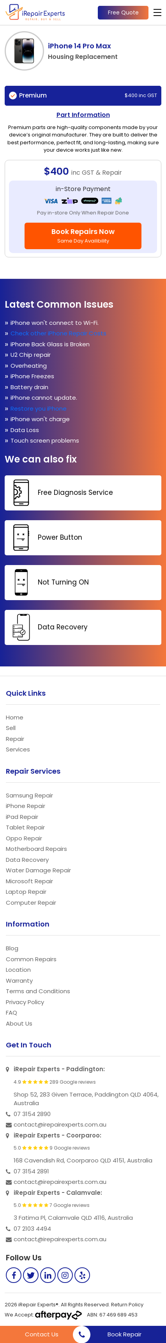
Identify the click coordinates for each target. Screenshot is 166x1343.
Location (18, 970)
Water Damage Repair (38, 870)
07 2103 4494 (32, 1228)
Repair (15, 739)
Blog (12, 948)
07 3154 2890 (32, 1114)
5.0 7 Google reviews (52, 1205)
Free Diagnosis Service (60, 492)
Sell (11, 728)
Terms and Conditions (38, 991)
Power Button (44, 537)
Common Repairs (31, 959)
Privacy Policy (25, 1002)
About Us (19, 1023)
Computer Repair (31, 902)
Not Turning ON (48, 582)
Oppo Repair (24, 838)
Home (14, 717)
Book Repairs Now (83, 236)
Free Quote (123, 12)
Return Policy (127, 1304)
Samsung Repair (29, 795)
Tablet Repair (25, 827)
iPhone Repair (25, 806)
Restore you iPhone (39, 408)
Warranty (19, 980)
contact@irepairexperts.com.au (60, 1124)
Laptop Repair (26, 892)
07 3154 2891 (31, 1171)
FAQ (11, 1012)
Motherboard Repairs (36, 849)
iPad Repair (22, 817)
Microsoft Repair (29, 881)
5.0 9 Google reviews (52, 1148)
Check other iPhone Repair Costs (59, 333)
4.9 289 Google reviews (55, 1082)
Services (18, 749)
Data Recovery (47, 627)
